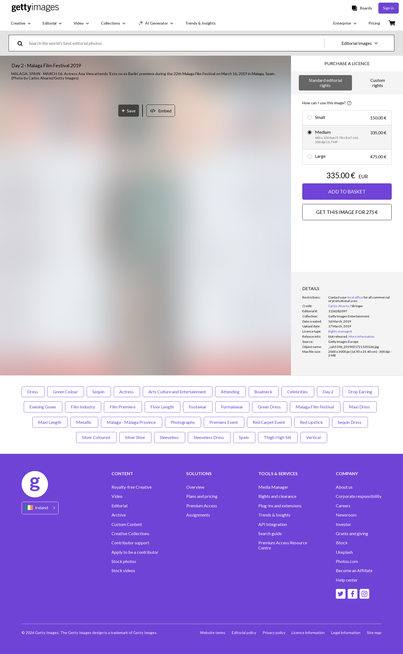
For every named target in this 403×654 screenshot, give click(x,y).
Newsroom (346, 514)
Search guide (270, 533)
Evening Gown (43, 406)
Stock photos (123, 561)
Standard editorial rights (325, 83)
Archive (118, 514)
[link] (338, 336)
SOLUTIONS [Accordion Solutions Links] (199, 473)
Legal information (345, 632)
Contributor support (130, 542)
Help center (347, 580)
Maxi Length (50, 422)
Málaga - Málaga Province (132, 422)
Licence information (308, 632)
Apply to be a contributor (134, 552)
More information (361, 336)
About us (344, 487)
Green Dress (270, 406)
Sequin (98, 391)
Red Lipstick (312, 422)
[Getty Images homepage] (35, 8)
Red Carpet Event (269, 422)
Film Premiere (123, 406)
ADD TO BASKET (347, 191)
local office (355, 297)
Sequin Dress (350, 422)
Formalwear (232, 406)
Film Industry (83, 406)
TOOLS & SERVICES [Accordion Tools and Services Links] (278, 473)
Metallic (84, 422)
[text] (175, 43)
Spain (244, 437)
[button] (145, 194)
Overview (195, 487)
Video (117, 496)
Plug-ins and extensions (280, 505)
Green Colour (65, 391)
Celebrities (298, 391)
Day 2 (328, 391)
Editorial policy (244, 632)
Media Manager (273, 487)
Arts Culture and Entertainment (177, 391)
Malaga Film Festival (315, 406)
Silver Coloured (96, 437)
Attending (230, 391)
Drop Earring (360, 391)
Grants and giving (352, 533)
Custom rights (377, 83)
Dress (33, 391)
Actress (126, 391)
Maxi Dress (360, 406)
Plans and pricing (202, 496)
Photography (183, 422)
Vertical (313, 437)
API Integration (272, 524)
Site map (374, 632)
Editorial (119, 505)
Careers (343, 505)
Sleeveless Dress (209, 437)
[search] (22, 43)
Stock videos (123, 570)
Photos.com (347, 561)
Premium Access (201, 505)
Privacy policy (273, 632)
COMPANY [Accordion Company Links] (347, 473)
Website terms (212, 632)
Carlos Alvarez (338, 306)
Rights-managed (340, 331)
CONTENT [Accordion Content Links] (122, 473)
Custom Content (126, 524)
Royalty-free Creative (131, 487)
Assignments (198, 514)
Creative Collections (130, 533)
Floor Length (162, 406)
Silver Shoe (135, 437)
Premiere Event (224, 422)
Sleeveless (170, 437)
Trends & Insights (274, 514)
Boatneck (263, 391)
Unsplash (344, 552)
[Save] (128, 314)
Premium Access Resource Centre (282, 545)
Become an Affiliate (354, 570)
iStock (342, 542)
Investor (343, 524)
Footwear (198, 406)
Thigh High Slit (278, 437)
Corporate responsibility (358, 496)
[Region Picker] (40, 508)
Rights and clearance (277, 496)
